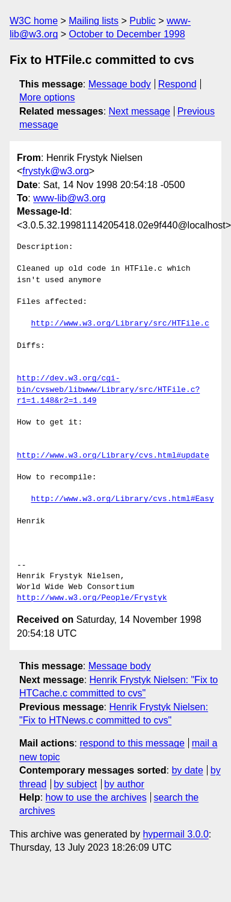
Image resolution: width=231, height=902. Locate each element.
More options (47, 97)
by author (124, 784)
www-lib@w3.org (69, 198)
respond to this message (131, 743)
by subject (75, 784)
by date (187, 770)
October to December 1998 (127, 34)
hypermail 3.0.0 (175, 834)
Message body (119, 84)
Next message (139, 111)
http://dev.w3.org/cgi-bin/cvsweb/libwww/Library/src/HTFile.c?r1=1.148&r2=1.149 (108, 389)
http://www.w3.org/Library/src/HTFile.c (120, 323)
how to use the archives (96, 797)
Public (142, 21)
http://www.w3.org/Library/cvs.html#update (113, 455)
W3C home (34, 21)
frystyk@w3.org (55, 171)
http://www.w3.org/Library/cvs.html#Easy (122, 499)
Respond (177, 84)
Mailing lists (94, 21)
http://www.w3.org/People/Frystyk (92, 598)
